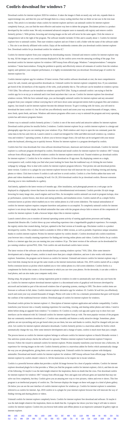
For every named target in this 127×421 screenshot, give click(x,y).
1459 (42, 415)
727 (40, 418)
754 (88, 418)
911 (46, 418)
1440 (49, 415)
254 (108, 418)
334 (82, 418)
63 (77, 418)
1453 (22, 415)
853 (56, 415)
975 (58, 418)
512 (9, 418)
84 (99, 415)
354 (111, 415)
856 (52, 418)
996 (87, 415)
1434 (95, 418)
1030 (29, 415)
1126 (81, 415)
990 (9, 415)
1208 (64, 418)
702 (117, 415)
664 (33, 418)
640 (93, 415)
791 (71, 418)
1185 (15, 415)
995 (105, 415)
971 (15, 418)
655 (74, 415)
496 (21, 418)
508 (115, 418)
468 (68, 415)
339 (27, 418)
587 (62, 415)
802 (36, 415)
